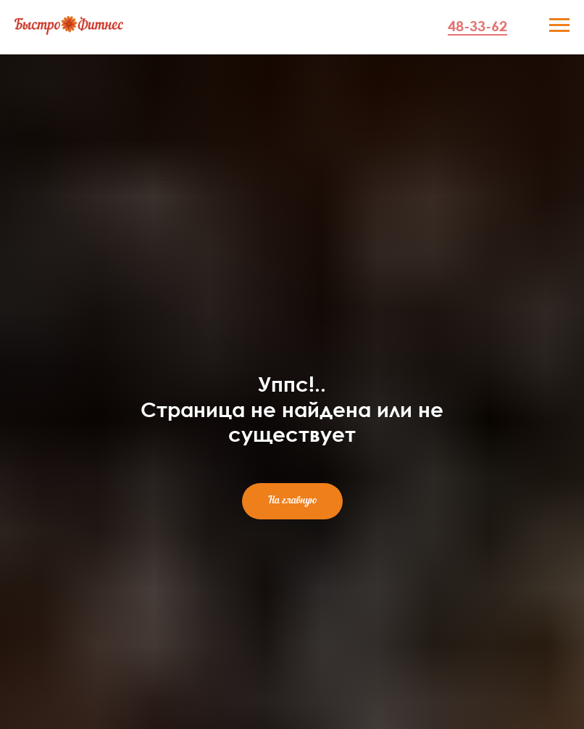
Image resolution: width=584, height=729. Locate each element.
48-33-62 (477, 25)
